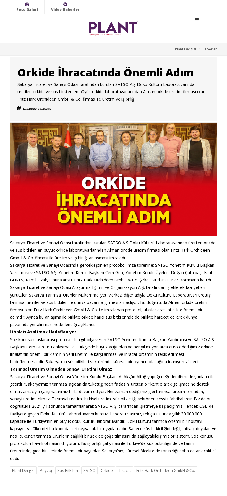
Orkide (107, 470)
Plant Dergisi (185, 49)
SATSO (89, 470)
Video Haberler (65, 7)
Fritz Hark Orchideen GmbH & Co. (165, 470)
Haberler (209, 49)
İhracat (124, 470)
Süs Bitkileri (67, 470)
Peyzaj (46, 470)
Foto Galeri (27, 7)
